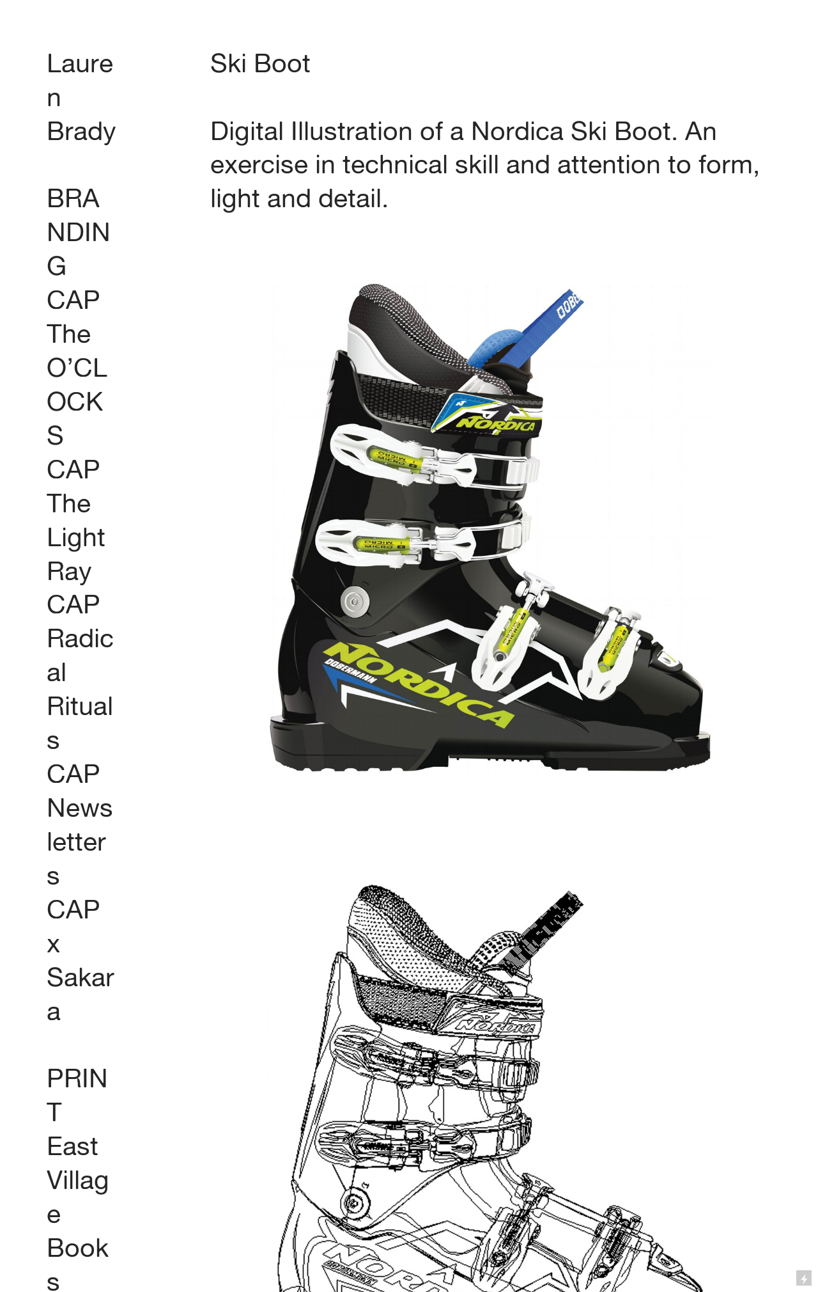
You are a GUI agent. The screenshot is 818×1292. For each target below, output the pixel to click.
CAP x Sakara (80, 960)
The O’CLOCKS (77, 384)
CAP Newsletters (80, 824)
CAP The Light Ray (76, 520)
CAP (73, 299)
